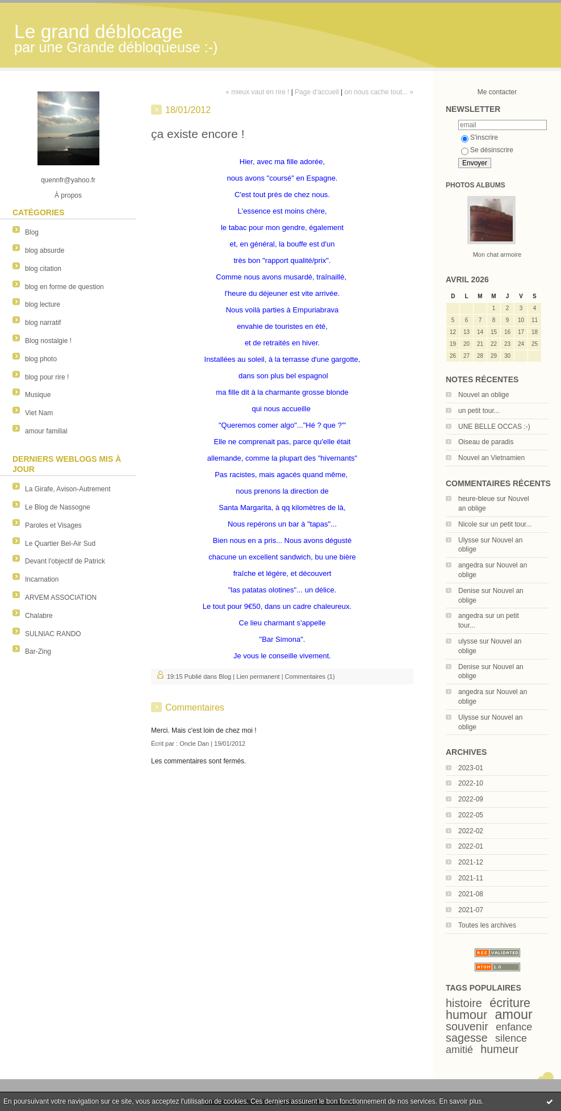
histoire (464, 1003)
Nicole (467, 524)
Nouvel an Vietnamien (491, 458)
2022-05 (470, 815)
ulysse (468, 641)
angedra (470, 565)
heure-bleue (476, 499)
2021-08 (470, 894)
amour (514, 1014)
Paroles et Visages (53, 525)
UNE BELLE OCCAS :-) (494, 427)
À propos (68, 195)
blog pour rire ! (47, 377)
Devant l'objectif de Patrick (65, 561)
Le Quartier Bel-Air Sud (60, 544)
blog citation (43, 269)
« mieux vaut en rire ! (257, 92)
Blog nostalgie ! (48, 341)
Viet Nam (39, 413)
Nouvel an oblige (483, 395)
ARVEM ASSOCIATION (61, 598)
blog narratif (43, 323)
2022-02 (470, 831)
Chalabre (39, 616)
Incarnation (41, 579)
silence (511, 1038)
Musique (38, 395)
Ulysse (468, 540)
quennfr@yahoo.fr (68, 180)
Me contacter (497, 92)
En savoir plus (460, 1101)
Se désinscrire (487, 150)
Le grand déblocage (98, 31)
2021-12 (470, 862)
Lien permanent (257, 676)
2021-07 (470, 910)
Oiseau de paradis (485, 442)
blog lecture (42, 304)
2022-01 (470, 846)
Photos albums (475, 185)
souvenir (467, 1026)
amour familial (46, 431)
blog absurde (44, 250)
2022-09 (470, 799)
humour (466, 1015)
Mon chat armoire (497, 254)
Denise (468, 591)
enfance (514, 1027)
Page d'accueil (317, 92)
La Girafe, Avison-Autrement (68, 489)
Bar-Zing (38, 651)
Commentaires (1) (310, 676)
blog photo (41, 359)
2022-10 (470, 783)
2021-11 (470, 878)
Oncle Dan (194, 743)
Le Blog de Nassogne (57, 507)
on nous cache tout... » (379, 92)
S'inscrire (479, 137)
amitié (459, 1049)
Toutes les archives (487, 925)
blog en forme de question (64, 287)
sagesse (467, 1037)
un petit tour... (479, 411)
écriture (509, 1003)
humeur (499, 1049)
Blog (32, 232)
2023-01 (470, 768)
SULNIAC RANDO (53, 634)
